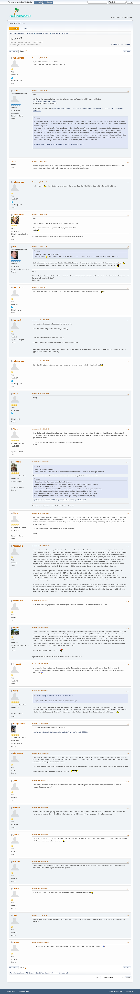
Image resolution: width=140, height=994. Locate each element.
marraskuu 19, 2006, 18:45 (40, 600)
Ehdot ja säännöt (119, 991)
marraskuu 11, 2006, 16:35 (40, 361)
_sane (16, 781)
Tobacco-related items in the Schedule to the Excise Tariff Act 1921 (59, 144)
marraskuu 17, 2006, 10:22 (40, 461)
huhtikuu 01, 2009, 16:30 (40, 807)
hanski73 (17, 320)
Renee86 (17, 664)
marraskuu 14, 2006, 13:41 (40, 393)
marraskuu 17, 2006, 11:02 (40, 513)
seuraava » (125, 44)
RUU (15, 246)
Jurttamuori (18, 215)
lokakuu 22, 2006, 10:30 (39, 90)
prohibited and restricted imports (44, 101)
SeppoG (17, 628)
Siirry (97, 977)
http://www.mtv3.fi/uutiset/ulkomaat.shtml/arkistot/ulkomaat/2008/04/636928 (60, 732)
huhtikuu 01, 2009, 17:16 (40, 834)
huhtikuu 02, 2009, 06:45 (40, 861)
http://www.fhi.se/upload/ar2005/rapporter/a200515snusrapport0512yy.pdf (59, 500)
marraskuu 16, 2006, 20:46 (40, 429)
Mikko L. (17, 808)
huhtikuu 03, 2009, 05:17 (40, 888)
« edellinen (115, 44)
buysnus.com (41, 634)
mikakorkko (18, 58)
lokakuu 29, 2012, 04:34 (39, 915)
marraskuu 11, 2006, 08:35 (40, 320)
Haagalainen (19, 723)
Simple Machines (24, 991)
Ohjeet (111, 991)
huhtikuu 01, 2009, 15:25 (40, 780)
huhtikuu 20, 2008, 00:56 (40, 723)
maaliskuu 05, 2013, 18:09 (40, 942)
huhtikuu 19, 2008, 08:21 (40, 690)
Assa (15, 394)
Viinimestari (18, 753)
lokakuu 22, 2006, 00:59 (39, 58)
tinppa (16, 942)
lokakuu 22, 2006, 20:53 (39, 161)
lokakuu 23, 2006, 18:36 (39, 214)
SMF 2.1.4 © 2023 (12, 991)
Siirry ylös (13, 967)
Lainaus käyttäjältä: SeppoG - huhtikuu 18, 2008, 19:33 (54, 696)
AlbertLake (18, 546)
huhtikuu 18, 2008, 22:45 (40, 664)
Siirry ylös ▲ (129, 991)
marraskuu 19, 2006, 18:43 (40, 546)
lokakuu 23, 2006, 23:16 (39, 246)
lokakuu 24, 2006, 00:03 (39, 287)
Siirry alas (13, 51)
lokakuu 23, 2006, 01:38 (39, 182)
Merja (15, 429)
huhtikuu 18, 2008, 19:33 (40, 627)
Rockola (17, 462)
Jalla (15, 915)
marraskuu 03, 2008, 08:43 (40, 753)
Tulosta (127, 51)
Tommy (16, 861)
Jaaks (15, 90)
